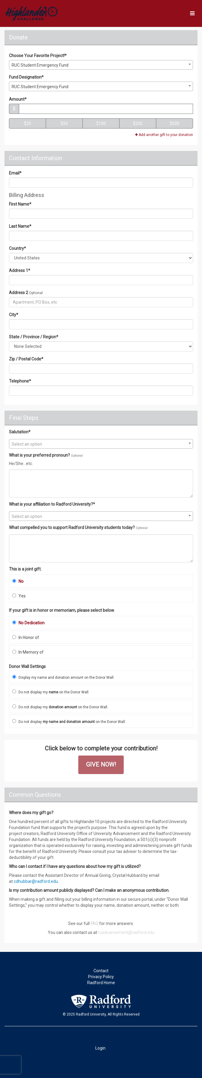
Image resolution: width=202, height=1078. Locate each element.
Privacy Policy (101, 976)
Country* (17, 248)
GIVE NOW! (101, 764)
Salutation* (19, 432)
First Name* (20, 204)
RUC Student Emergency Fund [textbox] (40, 65)
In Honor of (25, 637)
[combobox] (101, 65)
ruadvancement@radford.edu (126, 932)
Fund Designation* (26, 77)
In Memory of (28, 652)
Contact (101, 970)
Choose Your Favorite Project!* (38, 55)
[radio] (101, 581)
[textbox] (101, 444)
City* (13, 314)
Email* (15, 173)
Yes (19, 596)
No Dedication (28, 622)
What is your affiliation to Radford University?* (52, 504)
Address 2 (18, 292)
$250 (138, 123)
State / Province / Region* (33, 336)
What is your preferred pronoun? (39, 455)
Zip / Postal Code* (26, 359)
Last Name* (20, 226)
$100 (101, 123)
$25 (27, 123)
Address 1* (19, 270)
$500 (174, 123)
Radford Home (101, 982)
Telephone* (20, 381)
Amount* (18, 99)
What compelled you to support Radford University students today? (72, 527)
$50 (64, 123)
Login (100, 1048)
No (18, 581)
